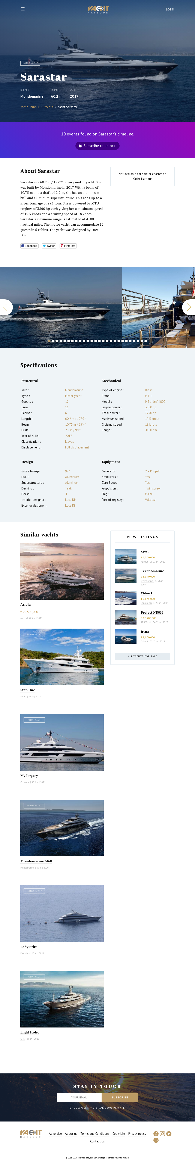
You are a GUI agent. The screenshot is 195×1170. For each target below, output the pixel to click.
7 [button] (72, 341)
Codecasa (25, 782)
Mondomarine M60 (36, 861)
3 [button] (57, 341)
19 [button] (118, 341)
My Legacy (29, 775)
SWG (144, 552)
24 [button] (138, 341)
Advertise (55, 1134)
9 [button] (80, 341)
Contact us (97, 1141)
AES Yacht (146, 622)
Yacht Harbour (99, 10)
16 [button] (107, 341)
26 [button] (145, 341)
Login (170, 9)
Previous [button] (6, 307)
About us (71, 1134)
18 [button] (115, 341)
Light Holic (29, 1032)
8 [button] (76, 341)
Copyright (118, 1134)
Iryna (145, 631)
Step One (27, 690)
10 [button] (84, 341)
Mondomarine (32, 96)
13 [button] (95, 341)
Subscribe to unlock (99, 145)
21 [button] (126, 341)
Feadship (25, 953)
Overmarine (147, 580)
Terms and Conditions (95, 1134)
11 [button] (88, 341)
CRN (22, 1038)
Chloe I (146, 593)
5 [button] (64, 341)
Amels (23, 618)
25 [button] (142, 341)
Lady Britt (28, 946)
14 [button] (99, 341)
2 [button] (53, 341)
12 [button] (91, 341)
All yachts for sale (142, 656)
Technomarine (152, 571)
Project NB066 (152, 612)
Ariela (25, 604)
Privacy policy (137, 1134)
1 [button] (49, 341)
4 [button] (61, 341)
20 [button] (122, 341)
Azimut (144, 561)
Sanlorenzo (146, 602)
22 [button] (130, 341)
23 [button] (134, 341)
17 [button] (111, 341)
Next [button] (188, 307)
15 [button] (103, 341)
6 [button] (68, 341)
